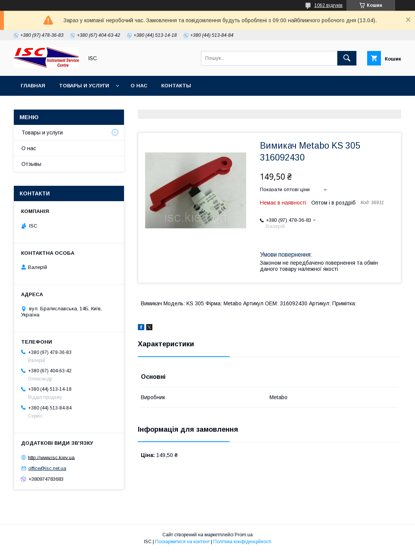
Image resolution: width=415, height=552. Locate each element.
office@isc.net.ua (47, 468)
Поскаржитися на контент (182, 541)
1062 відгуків (328, 5)
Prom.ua (244, 534)
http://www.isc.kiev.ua (51, 457)
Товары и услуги (84, 85)
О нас (139, 85)
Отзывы (31, 164)
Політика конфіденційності (242, 541)
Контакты (176, 85)
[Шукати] (346, 58)
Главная (33, 85)
